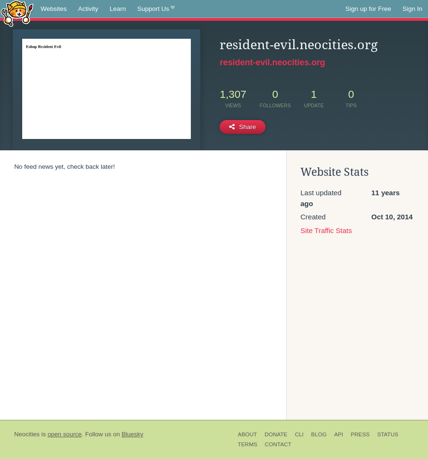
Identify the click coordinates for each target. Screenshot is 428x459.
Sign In (412, 8)
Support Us (156, 9)
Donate (276, 434)
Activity (88, 8)
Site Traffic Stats (326, 230)
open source (65, 434)
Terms (247, 444)
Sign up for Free (368, 8)
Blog (319, 434)
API (338, 434)
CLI (299, 434)
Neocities (27, 434)
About (247, 434)
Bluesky (132, 434)
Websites (54, 8)
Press (360, 434)
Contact (278, 444)
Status (387, 434)
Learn (118, 8)
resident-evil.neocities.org (272, 62)
